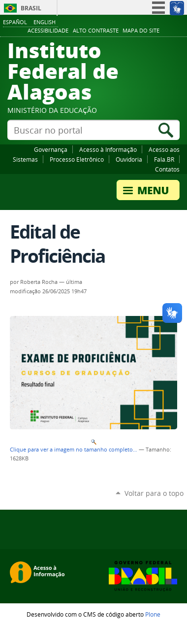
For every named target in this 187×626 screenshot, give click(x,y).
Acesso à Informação (108, 149)
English (44, 22)
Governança (50, 149)
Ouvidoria (129, 159)
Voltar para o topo (154, 493)
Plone (152, 614)
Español (15, 22)
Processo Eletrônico (77, 159)
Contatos (167, 169)
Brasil (31, 8)
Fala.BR (164, 159)
